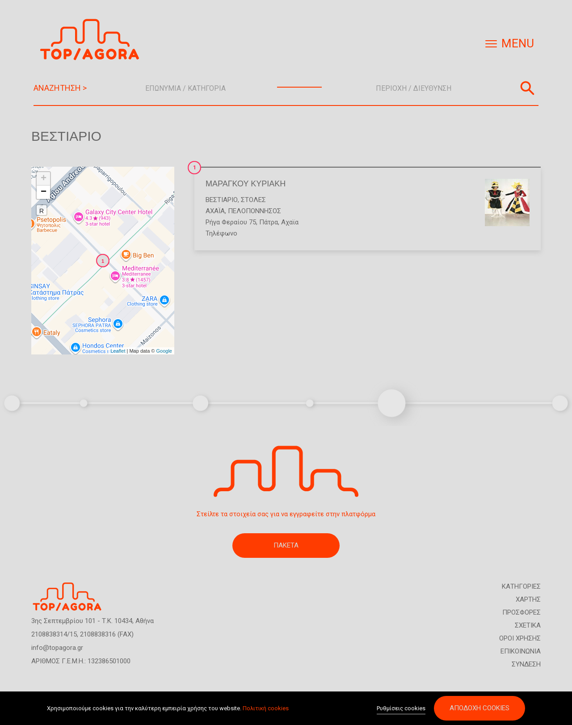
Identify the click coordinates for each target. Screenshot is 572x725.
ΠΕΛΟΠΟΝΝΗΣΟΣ (254, 211)
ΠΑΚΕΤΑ (286, 545)
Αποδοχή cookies (479, 708)
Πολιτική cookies (266, 708)
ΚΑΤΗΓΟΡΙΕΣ (521, 586)
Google (164, 351)
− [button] (43, 192)
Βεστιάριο (222, 200)
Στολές (253, 200)
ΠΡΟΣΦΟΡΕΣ (521, 612)
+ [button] (43, 178)
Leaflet (117, 351)
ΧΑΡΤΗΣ (528, 599)
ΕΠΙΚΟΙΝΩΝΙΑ (520, 651)
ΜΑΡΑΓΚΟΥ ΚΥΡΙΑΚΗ (246, 183)
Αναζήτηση (527, 88)
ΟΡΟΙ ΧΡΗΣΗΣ (520, 638)
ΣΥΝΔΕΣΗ (526, 664)
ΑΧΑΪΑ (215, 211)
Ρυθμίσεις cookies (401, 708)
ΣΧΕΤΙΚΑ (528, 625)
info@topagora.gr (57, 648)
